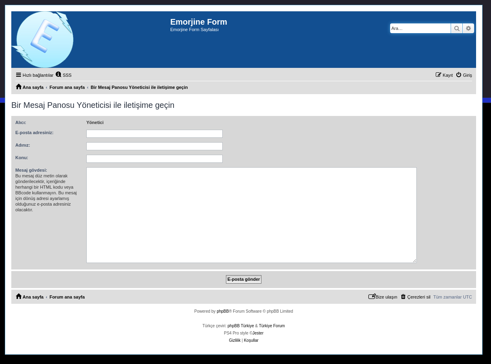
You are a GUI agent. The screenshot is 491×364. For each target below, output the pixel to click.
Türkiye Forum (272, 326)
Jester (258, 333)
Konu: (21, 157)
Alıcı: (20, 122)
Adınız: (22, 145)
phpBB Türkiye (241, 326)
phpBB (223, 311)
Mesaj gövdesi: (31, 170)
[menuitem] (63, 75)
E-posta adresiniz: (34, 132)
